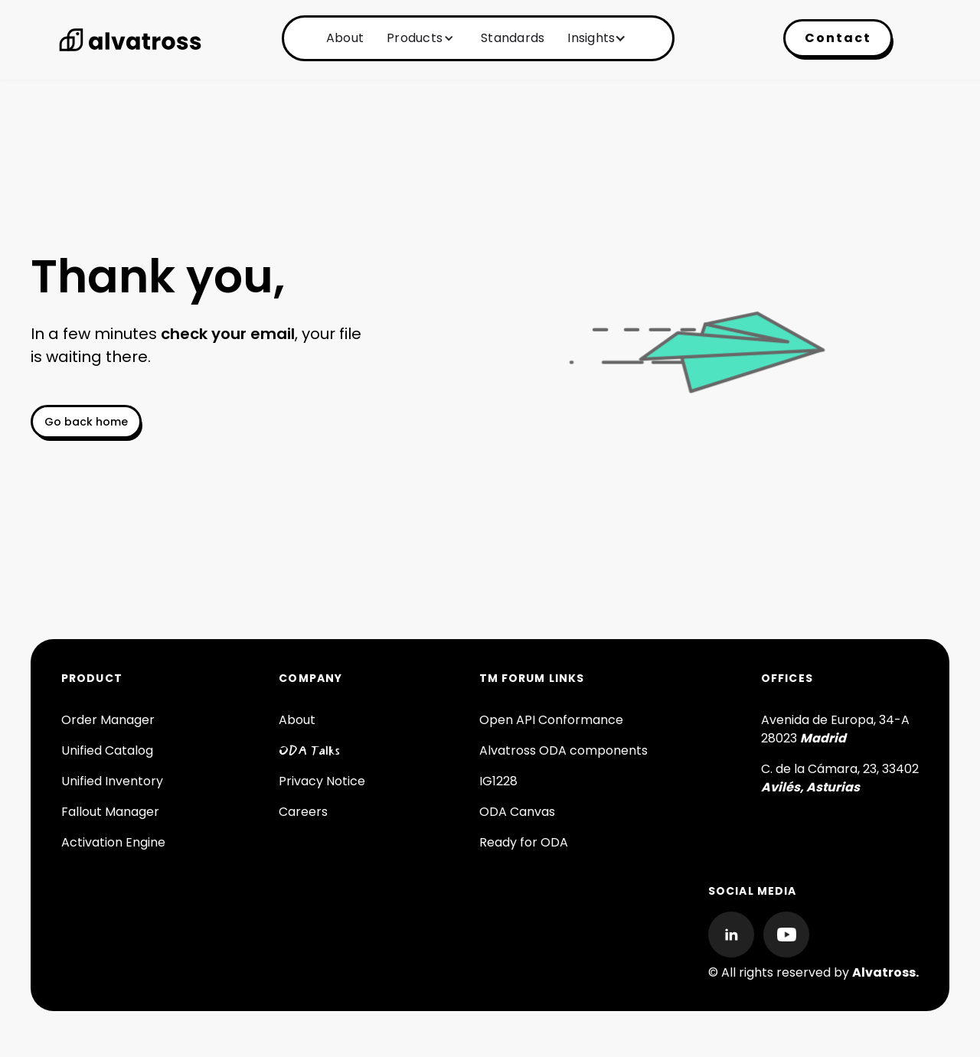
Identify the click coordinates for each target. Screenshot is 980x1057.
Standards (512, 38)
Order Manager (108, 720)
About (345, 38)
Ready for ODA (523, 842)
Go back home (86, 421)
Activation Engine (113, 842)
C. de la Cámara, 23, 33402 (840, 778)
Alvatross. (885, 972)
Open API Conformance (551, 720)
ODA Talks (309, 751)
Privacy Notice (322, 781)
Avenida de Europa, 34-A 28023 (835, 729)
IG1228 (498, 781)
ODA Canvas (517, 811)
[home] (130, 39)
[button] (418, 38)
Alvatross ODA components (563, 750)
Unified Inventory (112, 781)
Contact (838, 38)
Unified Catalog (107, 750)
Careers (303, 811)
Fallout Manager (110, 811)
